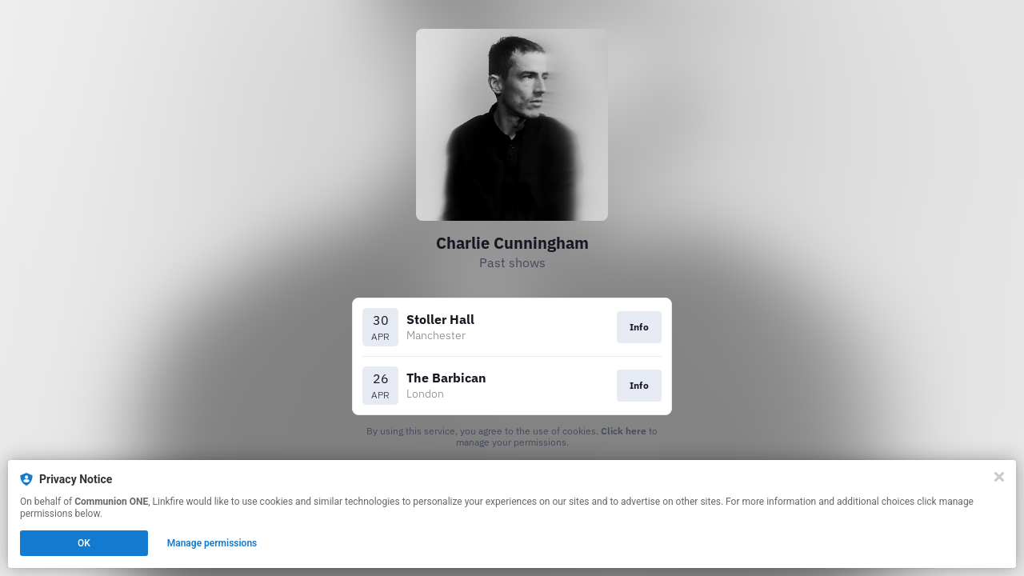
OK (84, 543)
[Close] (999, 477)
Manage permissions (212, 543)
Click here (623, 431)
